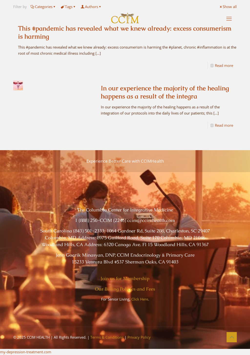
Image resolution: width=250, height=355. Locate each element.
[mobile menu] (229, 18)
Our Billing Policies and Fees (125, 289)
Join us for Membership (125, 278)
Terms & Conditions (107, 337)
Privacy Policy (139, 337)
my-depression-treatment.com (25, 351)
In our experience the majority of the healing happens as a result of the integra (165, 92)
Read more (224, 65)
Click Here (139, 299)
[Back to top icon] (232, 337)
